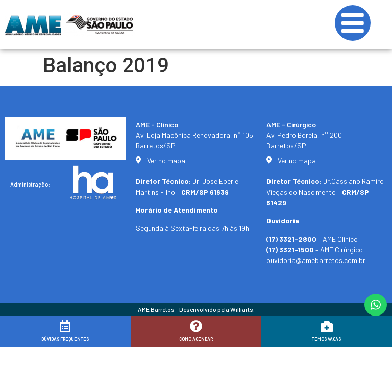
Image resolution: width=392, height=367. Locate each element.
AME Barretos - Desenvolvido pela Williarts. (196, 309)
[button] (370, 353)
